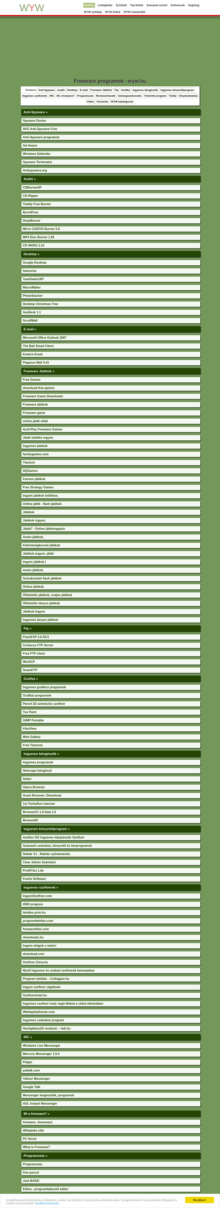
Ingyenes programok (38, 762)
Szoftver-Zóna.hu (35, 962)
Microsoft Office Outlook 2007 (45, 337)
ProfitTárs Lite (33, 870)
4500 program (33, 904)
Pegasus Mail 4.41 (36, 362)
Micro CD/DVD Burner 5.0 (41, 229)
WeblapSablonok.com (39, 1012)
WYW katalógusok (122, 101)
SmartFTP (30, 670)
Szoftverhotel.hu (35, 995)
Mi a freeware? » (37, 1114)
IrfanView (30, 728)
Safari (27, 778)
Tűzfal (173, 95)
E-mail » (30, 329)
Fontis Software (34, 878)
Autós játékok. (33, 570)
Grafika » (31, 679)
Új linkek (121, 5)
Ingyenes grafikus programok (44, 687)
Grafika (125, 90)
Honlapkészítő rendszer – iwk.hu (46, 1028)
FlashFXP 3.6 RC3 (36, 637)
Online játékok (33, 586)
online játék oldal (35, 421)
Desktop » (32, 254)
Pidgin (27, 1062)
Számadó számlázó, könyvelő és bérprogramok (57, 845)
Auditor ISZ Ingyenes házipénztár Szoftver (53, 837)
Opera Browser (34, 787)
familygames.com (36, 454)
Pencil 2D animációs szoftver (44, 703)
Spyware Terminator (37, 162)
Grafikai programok (37, 695)
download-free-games (39, 388)
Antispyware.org (35, 170)
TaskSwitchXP (33, 279)
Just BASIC (31, 1180)
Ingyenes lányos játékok (40, 619)
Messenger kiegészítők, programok (48, 1095)
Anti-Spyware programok (41, 137)
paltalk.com (31, 1070)
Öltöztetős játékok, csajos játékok (47, 595)
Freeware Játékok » (39, 371)
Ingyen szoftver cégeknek (41, 987)
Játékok (28, 512)
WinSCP (29, 661)
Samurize (30, 270)
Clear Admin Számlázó (39, 862)
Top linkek (136, 5)
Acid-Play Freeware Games (42, 429)
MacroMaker (32, 287)
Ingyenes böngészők (145, 90)
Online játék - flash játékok (42, 503)
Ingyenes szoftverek (35, 95)
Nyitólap (89, 5)
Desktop (72, 90)
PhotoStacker (33, 295)
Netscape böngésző (37, 770)
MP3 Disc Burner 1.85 (38, 237)
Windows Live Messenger (41, 1045)
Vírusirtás (102, 101)
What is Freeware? (36, 1147)
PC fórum (30, 1138)
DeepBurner (32, 220)
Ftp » (28, 628)
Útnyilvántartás (188, 95)
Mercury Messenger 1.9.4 (41, 1053)
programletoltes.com (38, 920)
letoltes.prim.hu (34, 912)
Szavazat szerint (156, 5)
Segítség (193, 5)
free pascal (31, 1172)
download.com (33, 954)
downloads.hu (33, 937)
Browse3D (30, 820)
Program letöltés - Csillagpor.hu (46, 978)
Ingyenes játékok (35, 446)
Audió (61, 90)
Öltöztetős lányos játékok (41, 603)
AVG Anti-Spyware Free (40, 129)
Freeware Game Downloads (43, 396)
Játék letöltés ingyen (38, 437)
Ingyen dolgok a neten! (39, 945)
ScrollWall (30, 320)
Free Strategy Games (38, 487)
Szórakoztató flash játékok (42, 578)
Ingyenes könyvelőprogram (177, 90)
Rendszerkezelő (105, 95)
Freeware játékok (35, 404)
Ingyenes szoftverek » (41, 887)
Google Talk (31, 1087)
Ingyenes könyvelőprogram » (47, 829)
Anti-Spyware (46, 90)
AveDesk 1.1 (32, 312)
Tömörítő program (155, 95)
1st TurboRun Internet (39, 803)
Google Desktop (35, 262)
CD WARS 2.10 (33, 245)
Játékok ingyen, (34, 520)
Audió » (30, 179)
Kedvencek (178, 5)
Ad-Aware (30, 145)
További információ (47, 1203)
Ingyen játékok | (34, 561)
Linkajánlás (105, 5)
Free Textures (33, 745)
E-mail (84, 90)
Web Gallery (32, 737)
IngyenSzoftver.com (37, 896)
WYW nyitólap (93, 11)
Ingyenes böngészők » (41, 754)
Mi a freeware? (65, 95)
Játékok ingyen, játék (38, 553)
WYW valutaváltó (134, 11)
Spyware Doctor (34, 120)
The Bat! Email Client (38, 346)
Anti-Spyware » (36, 112)
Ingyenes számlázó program (43, 1020)
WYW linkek (112, 11)
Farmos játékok (34, 479)
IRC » (28, 1037)
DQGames (30, 470)
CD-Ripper (30, 195)
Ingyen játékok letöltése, (41, 495)
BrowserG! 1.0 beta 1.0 (39, 812)
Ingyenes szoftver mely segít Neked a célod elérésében (63, 1003)
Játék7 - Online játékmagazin (44, 528)
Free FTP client (34, 653)
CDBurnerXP (32, 187)
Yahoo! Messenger (36, 1078)
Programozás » (36, 1156)
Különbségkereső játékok (41, 545)
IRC (52, 95)
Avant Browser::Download (42, 795)
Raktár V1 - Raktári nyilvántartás (46, 854)
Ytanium (29, 462)
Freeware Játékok (101, 90)
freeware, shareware (38, 1122)
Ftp (117, 90)
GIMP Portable (33, 720)
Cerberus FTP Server (38, 645)
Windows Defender (37, 153)
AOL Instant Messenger (40, 1103)
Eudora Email (33, 354)
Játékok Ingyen (34, 611)
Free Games (32, 379)
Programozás (85, 95)
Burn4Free (30, 212)
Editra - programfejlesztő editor (46, 1189)
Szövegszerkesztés (129, 95)
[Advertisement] (110, 48)
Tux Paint (30, 712)
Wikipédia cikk (33, 1130)
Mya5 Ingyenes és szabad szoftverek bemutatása (59, 970)
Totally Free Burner (37, 204)
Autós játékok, (33, 537)
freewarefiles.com (36, 929)
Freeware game (34, 412)
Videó (90, 101)
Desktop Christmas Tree (40, 304)
